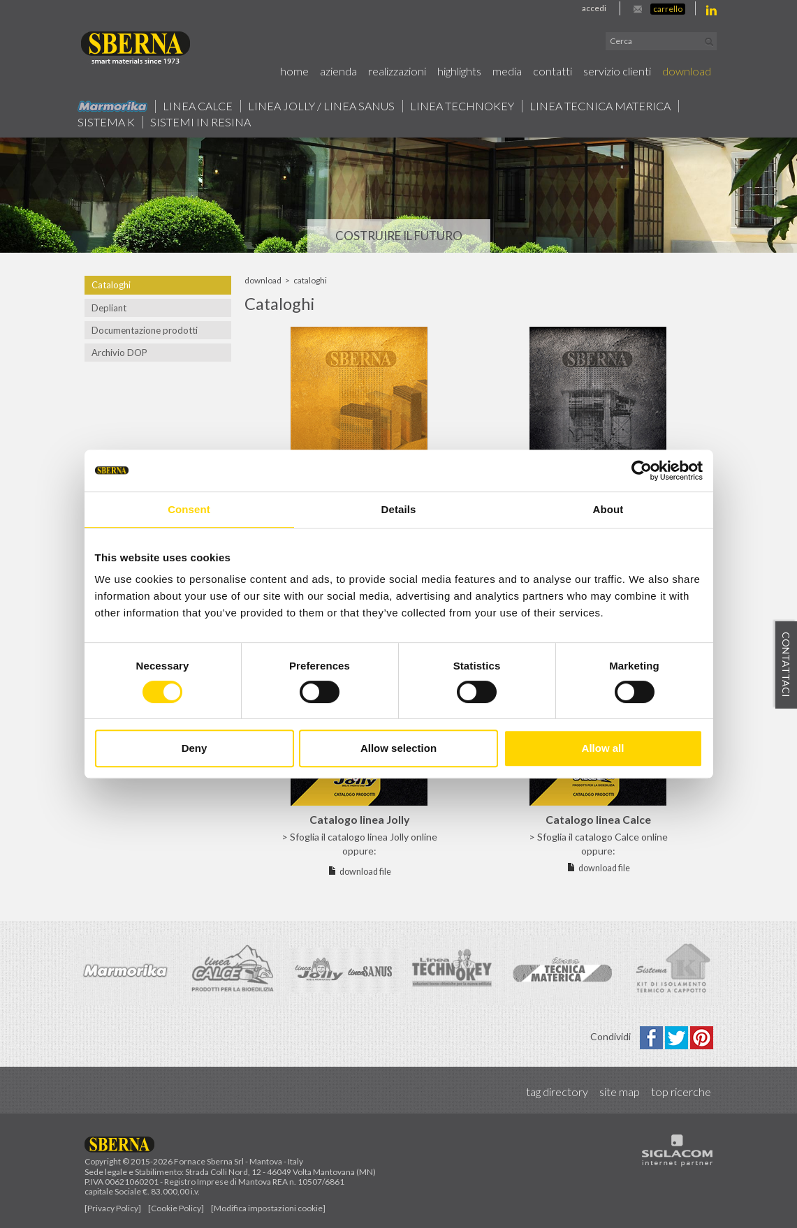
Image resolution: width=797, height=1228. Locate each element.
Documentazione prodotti (145, 330)
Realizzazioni (397, 70)
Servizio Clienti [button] (617, 70)
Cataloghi (111, 284)
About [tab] (608, 509)
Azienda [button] (338, 70)
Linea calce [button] (198, 106)
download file (365, 871)
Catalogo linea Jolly (359, 819)
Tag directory (557, 1091)
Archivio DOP (119, 352)
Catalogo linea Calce (598, 819)
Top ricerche (681, 1091)
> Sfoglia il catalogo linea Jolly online (359, 837)
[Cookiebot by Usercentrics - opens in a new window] (641, 470)
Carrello (667, 8)
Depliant (109, 307)
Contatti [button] (552, 70)
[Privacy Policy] (113, 1208)
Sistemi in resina (200, 122)
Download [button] (686, 70)
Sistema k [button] (106, 122)
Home (294, 70)
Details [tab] (398, 509)
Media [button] (507, 70)
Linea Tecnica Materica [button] (600, 106)
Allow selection (398, 748)
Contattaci (786, 664)
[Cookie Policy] (176, 1208)
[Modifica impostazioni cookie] (268, 1208)
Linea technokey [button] (462, 106)
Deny (194, 748)
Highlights (459, 70)
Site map (619, 1091)
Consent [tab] (189, 509)
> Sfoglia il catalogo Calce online (598, 837)
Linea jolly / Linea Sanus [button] (321, 106)
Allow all (603, 748)
